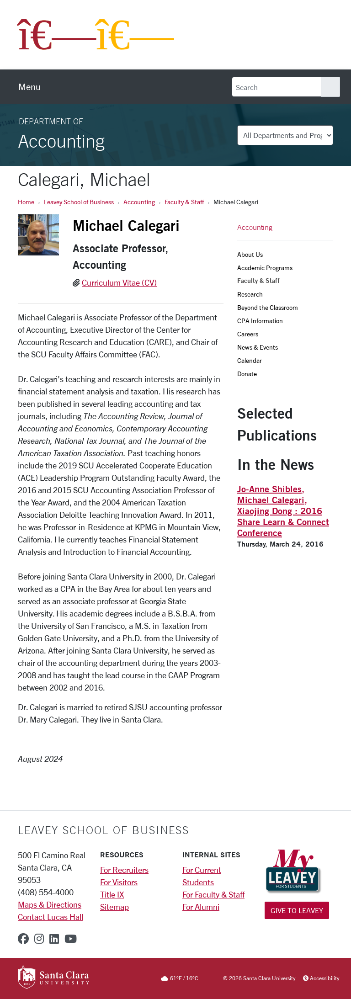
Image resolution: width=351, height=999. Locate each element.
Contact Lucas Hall (50, 916)
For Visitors (119, 882)
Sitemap (114, 906)
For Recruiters (124, 869)
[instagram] (39, 938)
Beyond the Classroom (267, 307)
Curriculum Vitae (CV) (119, 282)
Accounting (139, 202)
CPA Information (260, 320)
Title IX (112, 894)
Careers (247, 334)
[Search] (276, 87)
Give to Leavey (297, 910)
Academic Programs (264, 267)
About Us (250, 254)
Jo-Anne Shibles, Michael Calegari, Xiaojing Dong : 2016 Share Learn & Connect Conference (283, 510)
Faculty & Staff (184, 202)
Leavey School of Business (79, 202)
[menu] (29, 87)
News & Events (257, 347)
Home (26, 202)
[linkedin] (54, 938)
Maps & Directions (49, 904)
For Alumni (200, 906)
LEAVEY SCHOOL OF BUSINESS (103, 830)
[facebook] (23, 938)
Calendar (249, 360)
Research (250, 294)
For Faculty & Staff (213, 894)
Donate (247, 373)
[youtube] (70, 938)
